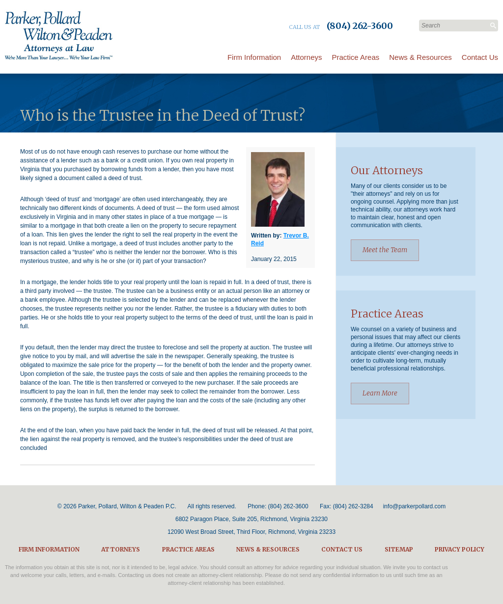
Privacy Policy (459, 549)
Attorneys (306, 57)
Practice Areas (356, 57)
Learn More (380, 393)
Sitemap (399, 549)
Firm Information (254, 57)
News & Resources (420, 57)
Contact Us (480, 57)
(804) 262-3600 (288, 506)
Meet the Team (385, 250)
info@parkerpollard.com (414, 506)
